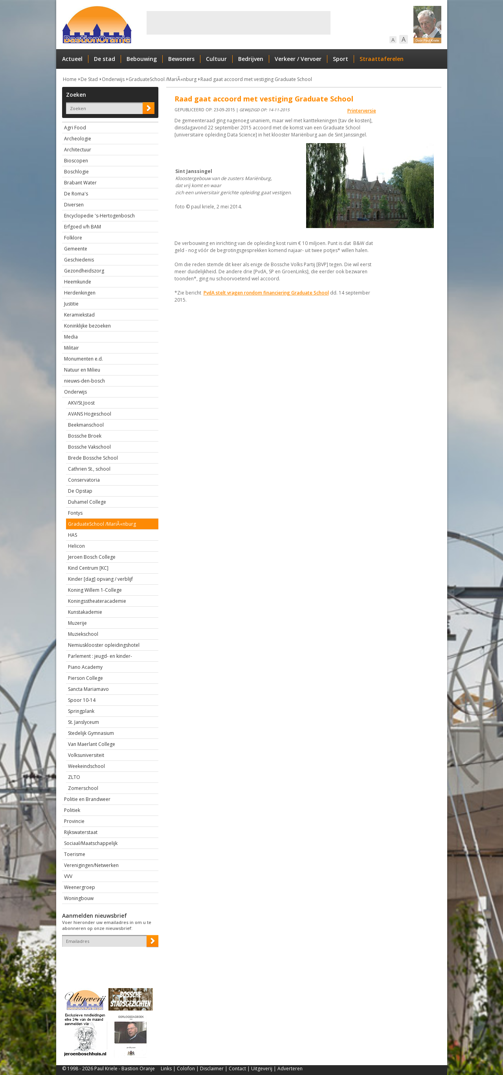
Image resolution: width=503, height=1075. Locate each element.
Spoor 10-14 (81, 700)
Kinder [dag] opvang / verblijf (100, 579)
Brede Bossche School (93, 458)
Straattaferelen (382, 59)
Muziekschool (83, 634)
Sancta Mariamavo (88, 689)
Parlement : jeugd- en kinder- (100, 656)
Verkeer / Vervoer (298, 59)
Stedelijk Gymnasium (91, 733)
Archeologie (77, 138)
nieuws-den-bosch (84, 380)
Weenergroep (79, 887)
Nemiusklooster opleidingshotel (104, 645)
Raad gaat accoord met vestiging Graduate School (256, 79)
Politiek (72, 810)
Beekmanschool (86, 425)
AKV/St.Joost (81, 402)
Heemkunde (77, 281)
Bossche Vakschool (89, 447)
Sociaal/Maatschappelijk (90, 843)
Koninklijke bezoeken (87, 325)
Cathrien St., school (89, 469)
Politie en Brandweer (87, 799)
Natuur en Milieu (82, 369)
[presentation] (108, 960)
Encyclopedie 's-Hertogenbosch (99, 215)
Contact (237, 1068)
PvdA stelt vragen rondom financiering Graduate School (266, 292)
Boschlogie (76, 171)
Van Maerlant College (91, 744)
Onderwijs (113, 79)
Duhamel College (87, 502)
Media (71, 336)
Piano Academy (85, 667)
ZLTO (74, 777)
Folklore (73, 237)
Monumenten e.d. (83, 358)
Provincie (74, 821)
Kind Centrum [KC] (88, 568)
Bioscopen (76, 160)
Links (166, 1068)
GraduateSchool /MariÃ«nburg (162, 79)
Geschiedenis (79, 259)
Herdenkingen (79, 292)
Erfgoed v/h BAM (82, 226)
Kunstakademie (85, 612)
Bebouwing (142, 59)
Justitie (71, 303)
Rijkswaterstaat (80, 832)
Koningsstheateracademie (97, 601)
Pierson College (85, 678)
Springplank (81, 711)
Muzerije (77, 623)
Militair (71, 347)
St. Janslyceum (83, 722)
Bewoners (181, 59)
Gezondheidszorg (84, 270)
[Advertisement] (238, 23)
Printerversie (361, 110)
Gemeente (75, 248)
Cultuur (216, 59)
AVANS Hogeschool (89, 413)
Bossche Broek (84, 436)
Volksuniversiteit (86, 755)
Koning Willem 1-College (95, 590)
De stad (104, 59)
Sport (340, 59)
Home (70, 79)
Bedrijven (250, 59)
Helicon (76, 546)
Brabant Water (80, 182)
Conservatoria (84, 480)
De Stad (89, 79)
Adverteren (290, 1068)
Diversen (74, 204)
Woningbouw (79, 898)
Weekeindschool (86, 766)
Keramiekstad (79, 314)
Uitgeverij (261, 1068)
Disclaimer (212, 1068)
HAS (72, 535)
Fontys (75, 513)
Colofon (186, 1068)
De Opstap (80, 491)
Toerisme (74, 854)
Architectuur (77, 149)
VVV (68, 876)
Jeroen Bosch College (92, 557)
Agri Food (75, 127)
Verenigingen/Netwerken (91, 865)
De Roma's (76, 193)
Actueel (72, 59)
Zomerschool (83, 788)
